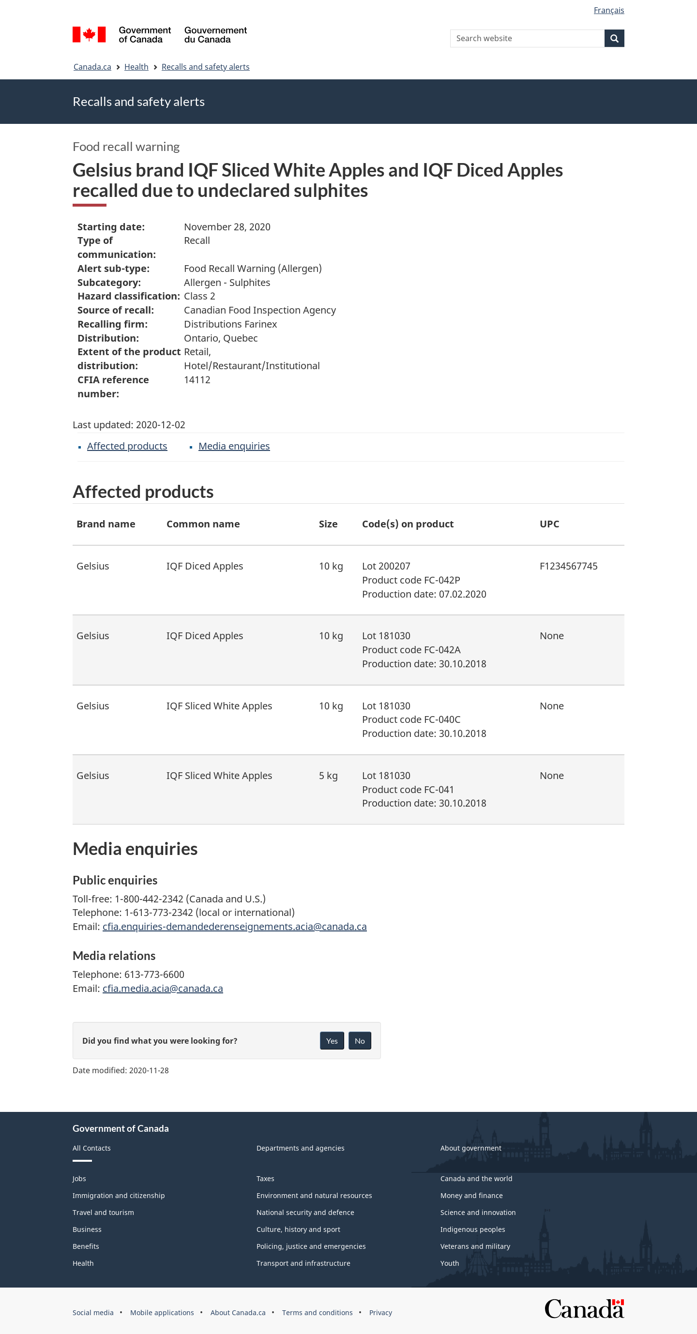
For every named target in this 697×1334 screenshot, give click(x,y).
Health (136, 66)
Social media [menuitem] (93, 1312)
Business (87, 1229)
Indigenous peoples (472, 1229)
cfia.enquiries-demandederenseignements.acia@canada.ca (235, 926)
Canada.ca (92, 66)
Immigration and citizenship (119, 1195)
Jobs (79, 1178)
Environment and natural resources (314, 1195)
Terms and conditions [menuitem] (317, 1312)
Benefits (86, 1246)
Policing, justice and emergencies (311, 1246)
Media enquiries (234, 445)
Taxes (265, 1178)
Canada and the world (476, 1178)
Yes (332, 1040)
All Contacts (92, 1148)
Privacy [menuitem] (380, 1312)
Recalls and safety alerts (206, 66)
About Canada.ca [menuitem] (238, 1312)
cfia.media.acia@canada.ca (163, 988)
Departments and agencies (301, 1148)
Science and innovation (478, 1212)
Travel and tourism (103, 1212)
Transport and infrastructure (303, 1263)
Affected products (127, 445)
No (360, 1040)
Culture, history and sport (298, 1229)
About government (470, 1148)
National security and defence (305, 1212)
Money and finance (471, 1195)
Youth (449, 1263)
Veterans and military (475, 1246)
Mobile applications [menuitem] (162, 1312)
